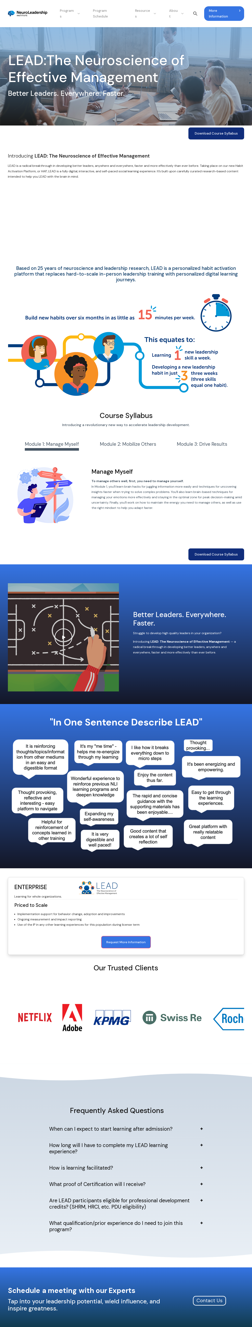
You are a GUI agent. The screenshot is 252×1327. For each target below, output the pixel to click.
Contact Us (209, 1268)
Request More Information (126, 942)
